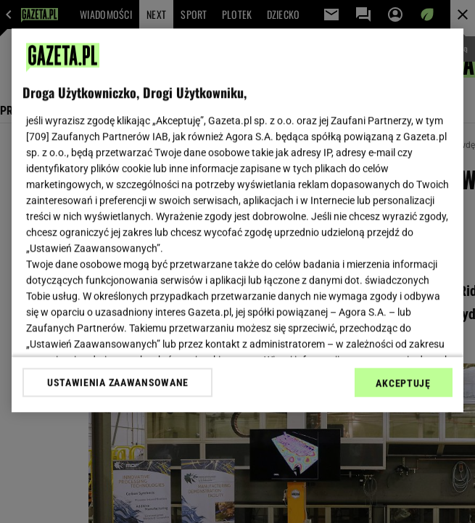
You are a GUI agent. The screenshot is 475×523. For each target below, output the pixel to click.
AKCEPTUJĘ (403, 383)
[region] (237, 220)
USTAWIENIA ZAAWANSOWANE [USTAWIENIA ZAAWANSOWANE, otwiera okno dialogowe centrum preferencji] (118, 382)
